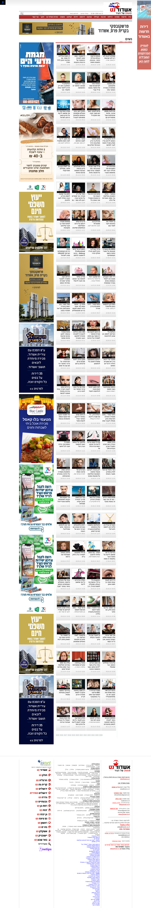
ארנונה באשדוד (95, 869)
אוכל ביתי (95, 774)
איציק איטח (96, 897)
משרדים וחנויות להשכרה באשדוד (90, 862)
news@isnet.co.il (124, 814)
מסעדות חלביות (83, 772)
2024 (93, 735)
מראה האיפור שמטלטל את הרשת (65, 555)
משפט (62, 17)
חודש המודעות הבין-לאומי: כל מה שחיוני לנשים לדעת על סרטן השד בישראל (78, 722)
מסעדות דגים (72, 772)
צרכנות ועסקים (95, 813)
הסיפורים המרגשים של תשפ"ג (77, 788)
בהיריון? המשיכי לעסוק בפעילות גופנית (64, 693)
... (84, 90)
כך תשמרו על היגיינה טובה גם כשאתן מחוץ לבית (64, 637)
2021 (81, 735)
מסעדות (97, 771)
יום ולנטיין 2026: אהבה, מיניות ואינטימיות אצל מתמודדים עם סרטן (109, 115)
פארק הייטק (96, 903)
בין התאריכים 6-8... (79, 612)
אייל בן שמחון (96, 841)
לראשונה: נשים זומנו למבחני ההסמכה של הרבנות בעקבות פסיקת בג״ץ (79, 60)
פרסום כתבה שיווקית (93, 877)
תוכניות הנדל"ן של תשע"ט (71, 830)
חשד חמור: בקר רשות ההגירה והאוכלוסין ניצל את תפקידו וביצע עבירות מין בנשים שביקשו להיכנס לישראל (63, 310)
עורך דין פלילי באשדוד (93, 886)
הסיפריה (97, 898)
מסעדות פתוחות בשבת (70, 774)
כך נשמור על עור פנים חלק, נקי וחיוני (109, 610)
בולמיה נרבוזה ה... (79, 667)
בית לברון (97, 901)
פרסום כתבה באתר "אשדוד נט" (90, 844)
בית (130, 17)
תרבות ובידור (95, 778)
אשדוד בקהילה (95, 796)
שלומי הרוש (96, 905)
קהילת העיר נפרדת (88, 799)
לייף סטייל (97, 816)
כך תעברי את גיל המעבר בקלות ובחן (94, 637)
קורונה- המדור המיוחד (93, 823)
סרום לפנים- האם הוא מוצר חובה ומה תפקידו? (94, 113)
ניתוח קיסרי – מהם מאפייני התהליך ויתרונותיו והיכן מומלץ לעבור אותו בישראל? (108, 419)
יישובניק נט (96, 850)
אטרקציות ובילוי (88, 818)
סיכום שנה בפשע (76, 789)
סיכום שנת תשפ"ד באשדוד (91, 801)
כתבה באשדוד (95, 880)
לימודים (88, 815)
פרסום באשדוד (95, 874)
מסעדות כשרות (68, 775)
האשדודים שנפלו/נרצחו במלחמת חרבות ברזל (84, 805)
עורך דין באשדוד (95, 887)
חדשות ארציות (95, 769)
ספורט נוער (85, 782)
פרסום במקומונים (94, 851)
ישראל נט (97, 839)
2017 (65, 735)
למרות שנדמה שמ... (79, 474)
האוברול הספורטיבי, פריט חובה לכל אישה (64, 444)
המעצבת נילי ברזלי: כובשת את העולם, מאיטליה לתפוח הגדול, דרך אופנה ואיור (93, 584)
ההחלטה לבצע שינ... (63, 143)
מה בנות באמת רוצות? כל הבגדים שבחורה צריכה (63, 720)
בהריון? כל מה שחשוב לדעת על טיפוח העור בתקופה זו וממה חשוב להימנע (109, 557)
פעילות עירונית (85, 798)
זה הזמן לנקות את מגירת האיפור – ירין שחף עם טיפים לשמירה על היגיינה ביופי (93, 336)
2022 (85, 735)
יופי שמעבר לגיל (94, 277)
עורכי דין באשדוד (82, 820)
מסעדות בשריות (95, 772)
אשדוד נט (128, 42)
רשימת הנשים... (110, 391)
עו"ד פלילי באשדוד (94, 884)
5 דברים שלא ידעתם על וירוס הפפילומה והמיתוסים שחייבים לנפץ (78, 226)
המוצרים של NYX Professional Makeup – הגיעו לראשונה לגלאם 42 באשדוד (79, 253)
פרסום (97, 891)
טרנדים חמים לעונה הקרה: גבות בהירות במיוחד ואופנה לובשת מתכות (63, 391)
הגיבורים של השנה (94, 788)
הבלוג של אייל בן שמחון (93, 808)
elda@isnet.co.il (124, 804)
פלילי (72, 769)
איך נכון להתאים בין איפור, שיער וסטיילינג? (64, 527)
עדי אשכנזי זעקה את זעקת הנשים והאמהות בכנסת (64, 417)
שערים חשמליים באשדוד (92, 872)
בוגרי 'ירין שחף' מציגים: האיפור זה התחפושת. (79, 86)
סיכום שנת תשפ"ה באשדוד (91, 825)
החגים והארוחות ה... (94, 722)
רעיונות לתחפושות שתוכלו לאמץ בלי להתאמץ (94, 362)
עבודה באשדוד (95, 879)
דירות (76, 17)
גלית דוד (97, 895)
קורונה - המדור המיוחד (92, 822)
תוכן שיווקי (97, 815)
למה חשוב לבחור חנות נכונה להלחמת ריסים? (94, 389)
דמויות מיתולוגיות (82, 810)
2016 (61, 735)
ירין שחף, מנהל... (110, 308)
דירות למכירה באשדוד (93, 857)
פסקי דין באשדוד (95, 820)
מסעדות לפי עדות (81, 775)
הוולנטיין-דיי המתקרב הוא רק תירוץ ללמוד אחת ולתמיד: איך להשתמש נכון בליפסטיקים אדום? (64, 90)
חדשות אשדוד (95, 768)
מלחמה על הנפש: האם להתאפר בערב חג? (78, 444)
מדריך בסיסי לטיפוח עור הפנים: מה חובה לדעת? (78, 279)
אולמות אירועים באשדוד (92, 881)
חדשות (123, 17)
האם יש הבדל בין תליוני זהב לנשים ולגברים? (109, 527)
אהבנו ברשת (90, 829)
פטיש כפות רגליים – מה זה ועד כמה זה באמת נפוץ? (109, 499)
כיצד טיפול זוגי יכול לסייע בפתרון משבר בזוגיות (108, 472)
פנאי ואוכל (76, 829)
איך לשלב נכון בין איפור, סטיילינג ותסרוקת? (64, 168)
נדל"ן (66, 769)
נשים (121, 42)
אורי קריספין (114, 808)
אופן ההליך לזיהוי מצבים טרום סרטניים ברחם (79, 362)
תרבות (103, 17)
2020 (77, 735)
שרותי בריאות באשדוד (93, 863)
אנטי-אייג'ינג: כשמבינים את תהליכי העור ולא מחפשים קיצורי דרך (109, 170)
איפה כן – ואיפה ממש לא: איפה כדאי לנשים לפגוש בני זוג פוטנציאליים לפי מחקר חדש (78, 308)
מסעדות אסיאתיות (84, 774)
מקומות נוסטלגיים (94, 810)
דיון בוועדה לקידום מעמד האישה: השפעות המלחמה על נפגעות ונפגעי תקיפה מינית (93, 474)
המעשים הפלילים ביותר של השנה (78, 832)
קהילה (96, 17)
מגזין (98, 784)
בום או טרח (90, 765)
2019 (73, 735)
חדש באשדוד (80, 815)
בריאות (77, 798)
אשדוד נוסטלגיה (95, 809)
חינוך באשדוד (83, 833)
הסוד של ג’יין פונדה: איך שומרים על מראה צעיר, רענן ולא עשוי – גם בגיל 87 (78, 198)
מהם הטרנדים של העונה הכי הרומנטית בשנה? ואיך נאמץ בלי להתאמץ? (94, 198)
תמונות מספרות (83, 785)
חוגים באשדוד (74, 779)
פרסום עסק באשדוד (93, 837)
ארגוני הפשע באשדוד (82, 769)
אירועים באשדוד (95, 865)
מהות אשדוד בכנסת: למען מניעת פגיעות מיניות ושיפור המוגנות (65, 336)
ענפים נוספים (96, 782)
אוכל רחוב (88, 776)
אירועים (97, 795)
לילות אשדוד (89, 795)
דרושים (82, 17)
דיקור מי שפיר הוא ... (63, 612)
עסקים (89, 17)
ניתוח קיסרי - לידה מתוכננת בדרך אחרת (94, 306)
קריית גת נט (96, 888)
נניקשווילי (97, 894)
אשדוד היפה (96, 798)
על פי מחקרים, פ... (94, 501)
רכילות (110, 17)
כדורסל (78, 782)
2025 (97, 735)
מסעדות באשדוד (95, 855)
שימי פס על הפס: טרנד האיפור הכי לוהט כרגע (79, 389)
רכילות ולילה (96, 764)
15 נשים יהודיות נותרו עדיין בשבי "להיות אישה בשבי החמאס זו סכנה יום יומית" (94, 667)
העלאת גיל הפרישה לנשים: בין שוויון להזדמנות (108, 334)
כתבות (98, 785)
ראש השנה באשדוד (87, 830)
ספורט (117, 17)
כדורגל (71, 782)
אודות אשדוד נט (52, 17)
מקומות (74, 765)
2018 (69, 735)
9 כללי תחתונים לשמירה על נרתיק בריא (78, 555)
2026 (100, 735)
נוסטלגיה (73, 785)
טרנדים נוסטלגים (69, 810)
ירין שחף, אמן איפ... (79, 143)
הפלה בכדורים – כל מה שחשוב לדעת (79, 582)
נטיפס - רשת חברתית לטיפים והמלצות (88, 840)
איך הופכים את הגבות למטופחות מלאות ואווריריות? (63, 499)
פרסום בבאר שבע (94, 861)
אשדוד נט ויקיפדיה (94, 876)
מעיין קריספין (96, 892)
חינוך (42, 17)
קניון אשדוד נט (71, 833)
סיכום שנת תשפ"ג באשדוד (91, 786)
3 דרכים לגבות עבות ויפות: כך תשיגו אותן (110, 582)
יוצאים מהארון (91, 766)
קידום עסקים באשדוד (93, 847)
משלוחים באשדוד (94, 854)
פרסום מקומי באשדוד (93, 846)
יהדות (83, 829)
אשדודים (81, 765)
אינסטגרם (71, 795)
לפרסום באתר (74, 13)
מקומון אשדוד (95, 852)
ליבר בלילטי (96, 902)
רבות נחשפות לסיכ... (94, 556)
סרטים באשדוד (93, 833)
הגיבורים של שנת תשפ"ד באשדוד (89, 802)
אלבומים (97, 793)
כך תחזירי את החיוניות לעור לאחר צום (110, 224)
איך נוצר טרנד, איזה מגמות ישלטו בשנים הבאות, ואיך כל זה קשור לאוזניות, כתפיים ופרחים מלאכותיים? (108, 641)
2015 (57, 735)
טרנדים (79, 818)
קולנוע (69, 17)
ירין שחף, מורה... (110, 60)
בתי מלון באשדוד (95, 848)
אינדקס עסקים (65, 829)
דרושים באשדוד (95, 866)
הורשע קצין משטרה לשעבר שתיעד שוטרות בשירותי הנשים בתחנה (64, 281)
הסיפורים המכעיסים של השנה (86, 791)
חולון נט (97, 890)
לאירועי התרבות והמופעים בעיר (90, 779)
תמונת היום (79, 795)
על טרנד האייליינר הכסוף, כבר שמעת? (109, 665)
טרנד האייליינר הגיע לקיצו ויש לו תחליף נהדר (94, 251)
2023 (89, 735)
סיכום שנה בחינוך (88, 789)
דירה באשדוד (96, 883)
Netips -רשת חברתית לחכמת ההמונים (88, 873)
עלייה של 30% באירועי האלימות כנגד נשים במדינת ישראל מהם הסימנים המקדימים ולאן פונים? (64, 669)
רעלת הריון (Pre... (94, 419)
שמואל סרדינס (95, 899)
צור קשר (35, 17)
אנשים (68, 765)
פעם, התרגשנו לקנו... (93, 226)
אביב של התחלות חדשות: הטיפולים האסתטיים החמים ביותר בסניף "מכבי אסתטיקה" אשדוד (63, 584)
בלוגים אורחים (79, 808)
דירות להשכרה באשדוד (93, 858)
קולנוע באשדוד (63, 779)
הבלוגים (97, 806)
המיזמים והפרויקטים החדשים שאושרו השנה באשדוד (84, 826)
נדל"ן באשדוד (96, 836)
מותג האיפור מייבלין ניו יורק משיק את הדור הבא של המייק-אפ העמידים (93, 143)
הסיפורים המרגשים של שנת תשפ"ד (87, 803)
